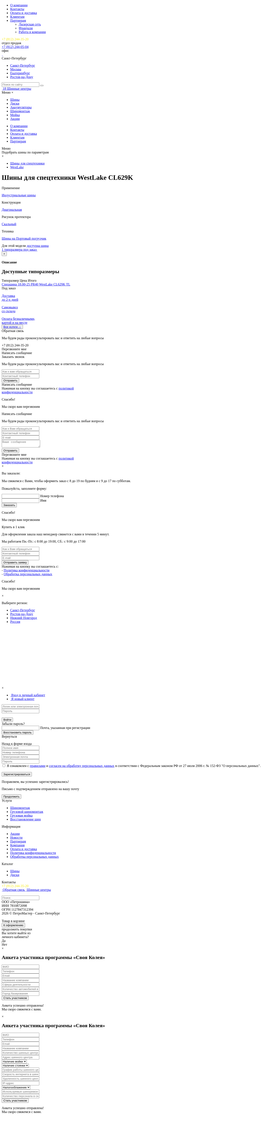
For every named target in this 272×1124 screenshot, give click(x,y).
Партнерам (18, 20)
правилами (37, 767)
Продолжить (11, 797)
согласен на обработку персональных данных (81, 767)
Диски (14, 103)
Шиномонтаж (20, 111)
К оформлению (13, 926)
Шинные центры (19, 88)
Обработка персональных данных (28, 575)
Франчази (26, 28)
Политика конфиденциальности (26, 571)
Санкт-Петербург (22, 65)
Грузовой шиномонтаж (26, 813)
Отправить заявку (15, 563)
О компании (19, 5)
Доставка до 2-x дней (10, 297)
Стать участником (15, 999)
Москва (15, 69)
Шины (15, 99)
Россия (15, 623)
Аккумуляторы (21, 107)
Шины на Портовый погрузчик (24, 238)
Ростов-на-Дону (21, 77)
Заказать (9, 506)
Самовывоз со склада (10, 309)
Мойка (15, 115)
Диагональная (12, 209)
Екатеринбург (20, 73)
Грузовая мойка (21, 817)
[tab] (27, 696)
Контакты (17, 9)
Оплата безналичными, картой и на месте (18, 320)
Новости (16, 839)
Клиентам (17, 16)
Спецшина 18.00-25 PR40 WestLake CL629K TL (36, 284)
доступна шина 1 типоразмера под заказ (25, 247)
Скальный (9, 224)
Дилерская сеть (30, 24)
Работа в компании (32, 32)
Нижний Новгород (23, 619)
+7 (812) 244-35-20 (15, 39)
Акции (15, 119)
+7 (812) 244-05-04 (15, 47)
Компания (17, 846)
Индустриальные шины (19, 195)
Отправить (10, 380)
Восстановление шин (25, 820)
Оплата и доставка (23, 13)
